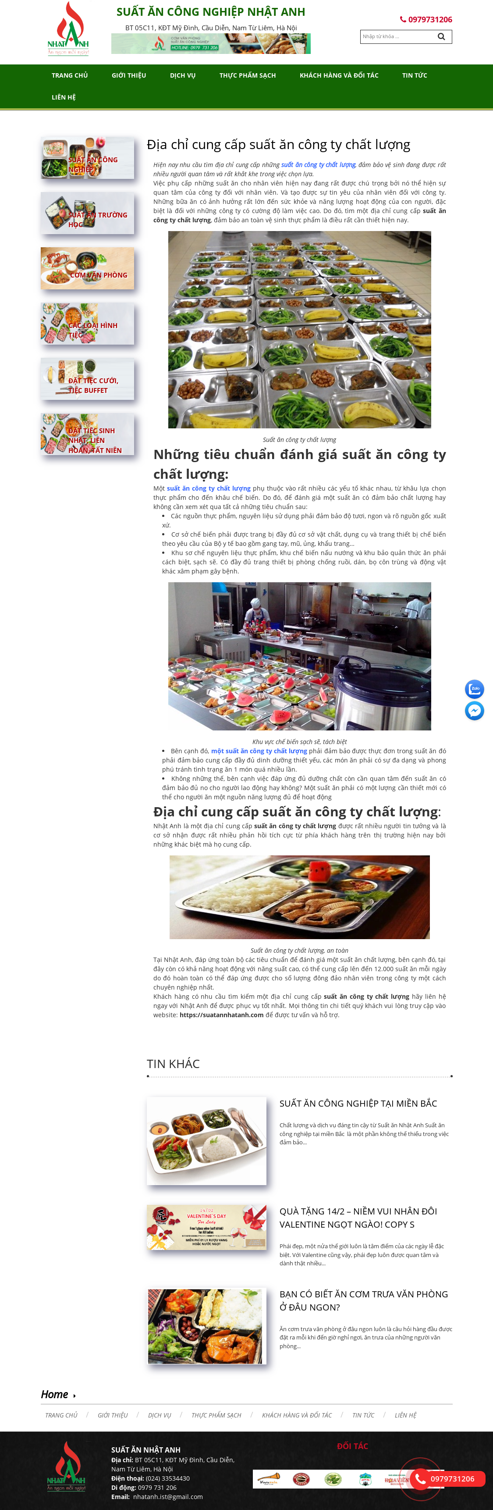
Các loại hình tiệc (92, 330)
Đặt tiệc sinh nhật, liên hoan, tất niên (95, 440)
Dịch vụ (183, 75)
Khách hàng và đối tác (339, 75)
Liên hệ (64, 97)
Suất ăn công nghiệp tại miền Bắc (358, 1103)
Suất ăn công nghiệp (93, 164)
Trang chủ (70, 75)
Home (54, 1394)
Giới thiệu (129, 75)
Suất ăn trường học (98, 219)
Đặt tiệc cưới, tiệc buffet (93, 385)
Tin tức (414, 75)
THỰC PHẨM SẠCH (248, 75)
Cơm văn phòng (99, 274)
